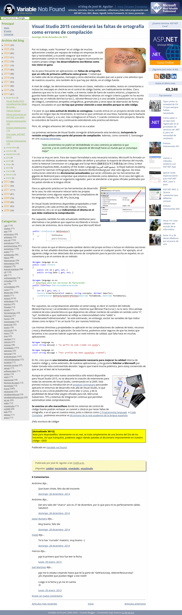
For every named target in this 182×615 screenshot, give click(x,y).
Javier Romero (39, 518)
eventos (7, 304)
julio (8, 157)
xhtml (6, 417)
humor (7, 318)
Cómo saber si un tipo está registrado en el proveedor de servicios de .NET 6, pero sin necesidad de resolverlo (171, 128)
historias (7, 316)
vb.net (6, 400)
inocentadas (9, 321)
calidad (50, 468)
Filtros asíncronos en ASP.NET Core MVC (16, 116)
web (6, 412)
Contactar (142, 6)
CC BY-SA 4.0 (128, 612)
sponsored (8, 380)
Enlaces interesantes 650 (171, 207)
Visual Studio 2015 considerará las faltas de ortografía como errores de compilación (88, 29)
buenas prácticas (11, 269)
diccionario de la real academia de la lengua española (98, 415)
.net (5, 225)
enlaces (7, 298)
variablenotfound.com (13, 397)
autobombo (9, 254)
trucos (6, 388)
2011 (7, 189)
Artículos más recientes (44, 603)
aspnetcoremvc (10, 246)
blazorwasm (9, 263)
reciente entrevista (50, 138)
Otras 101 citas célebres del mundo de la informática (170, 225)
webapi (7, 415)
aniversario (9, 234)
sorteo (7, 374)
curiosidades (9, 286)
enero (9, 177)
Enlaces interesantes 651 (171, 145)
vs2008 (7, 409)
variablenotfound (11, 394)
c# (5, 272)
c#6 (5, 275)
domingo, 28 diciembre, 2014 (54, 493)
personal (8, 353)
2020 (7, 69)
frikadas (7, 307)
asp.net (7, 240)
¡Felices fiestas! (13, 110)
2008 (7, 202)
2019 (7, 73)
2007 (7, 206)
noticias (7, 345)
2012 (7, 185)
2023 (7, 57)
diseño (7, 295)
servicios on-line (11, 365)
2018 (7, 77)
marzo (9, 171)
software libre (10, 371)
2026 (7, 45)
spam (6, 377)
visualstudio (9, 406)
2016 (7, 85)
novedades (8, 348)
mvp (6, 336)
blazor (6, 257)
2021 (7, 65)
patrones (8, 350)
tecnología (8, 385)
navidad (7, 339)
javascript (8, 324)
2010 (7, 194)
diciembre (11, 97)
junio (8, 160)
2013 (7, 181)
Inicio (120, 6)
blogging (7, 266)
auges (6, 251)
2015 (7, 90)
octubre (10, 150)
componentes (10, 278)
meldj (35, 534)
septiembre (11, 154)
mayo (9, 164)
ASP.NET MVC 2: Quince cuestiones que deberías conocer (171, 195)
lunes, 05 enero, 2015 (50, 561)
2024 (7, 53)
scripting (7, 362)
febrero (10, 174)
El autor (130, 6)
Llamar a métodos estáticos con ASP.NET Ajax (169, 162)
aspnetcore (9, 243)
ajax (5, 231)
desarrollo (8, 292)
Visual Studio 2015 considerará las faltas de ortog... (16, 104)
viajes (6, 403)
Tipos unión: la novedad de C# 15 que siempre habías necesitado (170, 107)
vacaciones (8, 391)
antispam (8, 237)
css (5, 284)
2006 (7, 210)
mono (6, 333)
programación (10, 356)
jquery (6, 327)
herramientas (10, 313)
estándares (9, 301)
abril (8, 167)
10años (7, 228)
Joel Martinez (39, 567)
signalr (7, 368)
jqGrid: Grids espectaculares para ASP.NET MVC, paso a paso (170, 178)
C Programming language (113, 412)
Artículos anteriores (135, 603)
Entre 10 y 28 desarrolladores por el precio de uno (171, 239)
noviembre (11, 147)
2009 (7, 198)
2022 (7, 61)
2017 (7, 81)
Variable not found (56, 447)
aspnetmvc (8, 249)
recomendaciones (12, 359)
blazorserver (9, 260)
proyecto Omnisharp (84, 384)
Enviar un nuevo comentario (47, 595)
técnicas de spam (11, 382)
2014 (7, 94)
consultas (8, 281)
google (7, 310)
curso (6, 289)
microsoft (8, 330)
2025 (7, 49)
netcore (7, 342)
